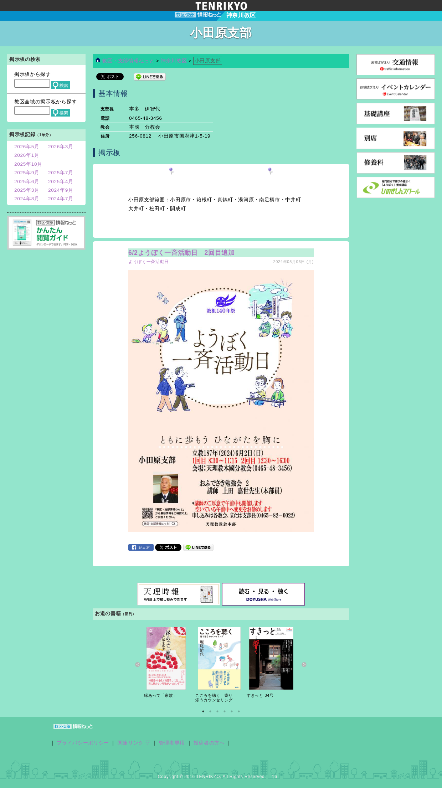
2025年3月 (27, 190)
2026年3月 (60, 146)
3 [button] (217, 711)
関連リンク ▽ (134, 743)
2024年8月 (27, 198)
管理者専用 (172, 743)
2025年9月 (27, 172)
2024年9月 (60, 190)
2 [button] (210, 711)
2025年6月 (27, 181)
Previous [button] (137, 664)
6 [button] (238, 711)
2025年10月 (28, 164)
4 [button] (224, 711)
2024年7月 (60, 198)
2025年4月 (60, 181)
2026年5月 (27, 146)
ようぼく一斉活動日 (148, 261)
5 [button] (231, 711)
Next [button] (304, 664)
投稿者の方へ (209, 743)
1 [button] (203, 711)
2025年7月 (60, 172)
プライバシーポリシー (83, 743)
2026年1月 (27, 155)
